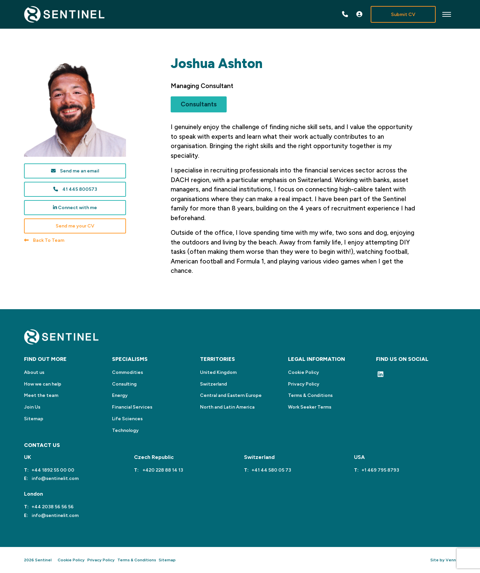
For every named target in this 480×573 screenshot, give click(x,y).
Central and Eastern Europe (231, 395)
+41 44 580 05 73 (271, 470)
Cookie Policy (303, 372)
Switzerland (213, 384)
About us (34, 372)
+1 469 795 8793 (380, 470)
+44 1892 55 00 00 (52, 470)
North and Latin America (227, 407)
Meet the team (41, 395)
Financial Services (132, 407)
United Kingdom (218, 372)
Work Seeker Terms (309, 407)
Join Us (32, 407)
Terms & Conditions (310, 395)
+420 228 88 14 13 (162, 470)
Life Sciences (127, 419)
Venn (451, 560)
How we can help (42, 384)
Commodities (127, 372)
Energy (120, 395)
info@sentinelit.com (55, 478)
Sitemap (33, 419)
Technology (125, 430)
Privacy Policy (303, 384)
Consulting (124, 384)
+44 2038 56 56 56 (52, 507)
